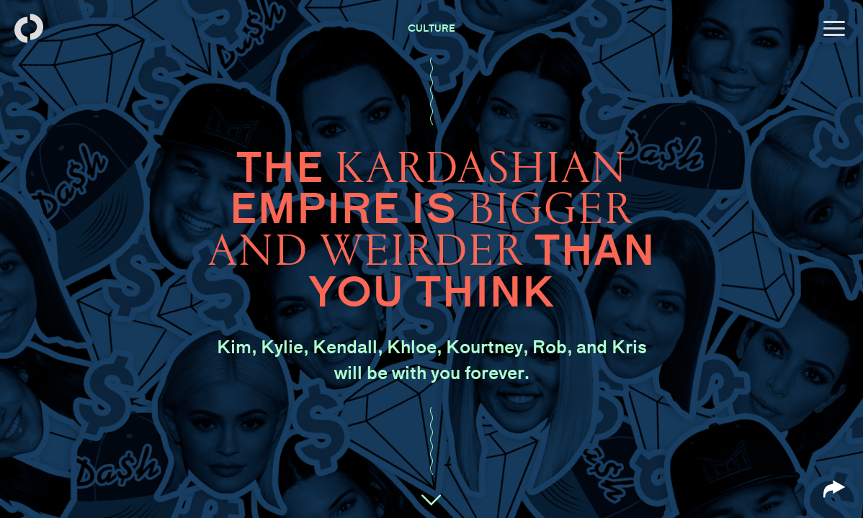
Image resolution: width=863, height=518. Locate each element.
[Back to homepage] (29, 29)
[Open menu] (834, 29)
